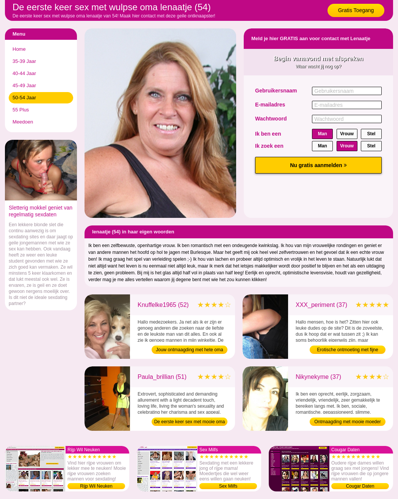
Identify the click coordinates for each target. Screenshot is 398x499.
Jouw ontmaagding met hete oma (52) (189, 350)
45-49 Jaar (24, 85)
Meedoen (23, 122)
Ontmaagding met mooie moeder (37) (347, 422)
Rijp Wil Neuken (96, 486)
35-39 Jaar (24, 61)
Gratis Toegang (356, 10)
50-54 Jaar (24, 97)
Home (19, 49)
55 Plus (21, 110)
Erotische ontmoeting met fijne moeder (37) (347, 350)
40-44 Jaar (24, 73)
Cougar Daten (360, 486)
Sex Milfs (228, 486)
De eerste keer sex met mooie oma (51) (189, 422)
